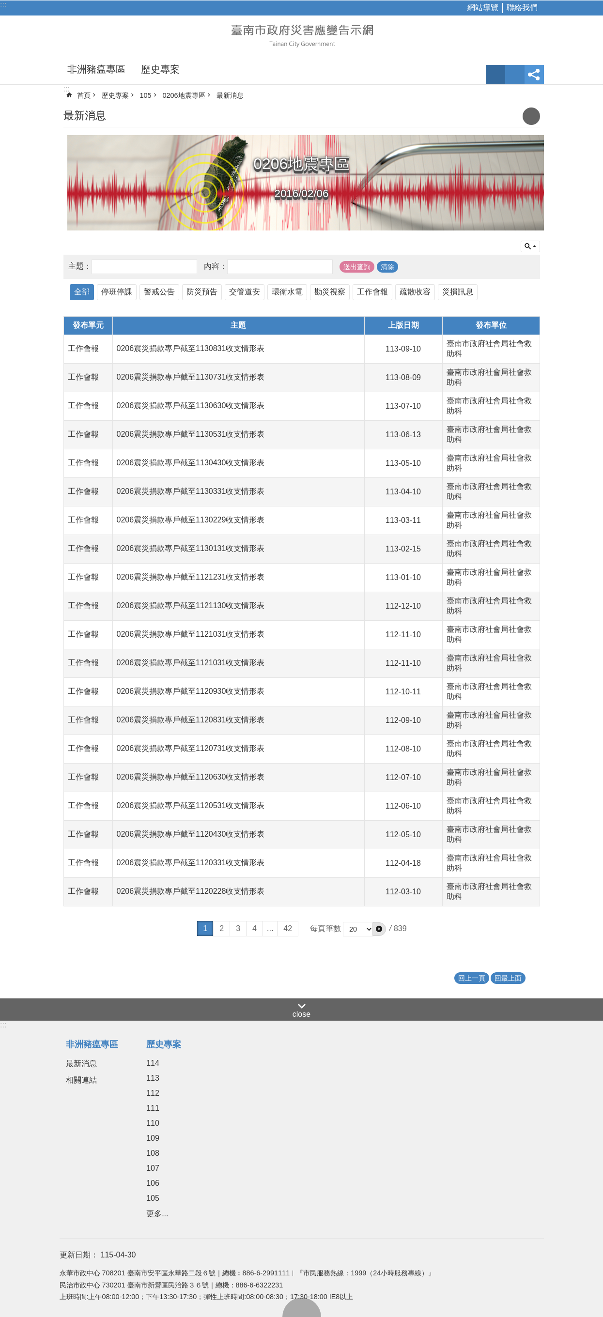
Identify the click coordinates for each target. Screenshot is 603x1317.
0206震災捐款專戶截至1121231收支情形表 (191, 577)
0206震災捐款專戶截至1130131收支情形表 (191, 548)
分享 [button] (534, 74)
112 (152, 1093)
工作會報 (372, 292)
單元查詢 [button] (530, 246)
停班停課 (116, 292)
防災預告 (201, 292)
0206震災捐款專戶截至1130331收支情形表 (191, 491)
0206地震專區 (184, 95)
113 (152, 1078)
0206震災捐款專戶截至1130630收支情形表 (191, 405)
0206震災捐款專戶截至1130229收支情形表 (191, 520)
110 (152, 1123)
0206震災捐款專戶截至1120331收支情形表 (191, 862)
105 (146, 95)
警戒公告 (159, 292)
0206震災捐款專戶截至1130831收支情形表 (191, 348)
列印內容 (531, 116)
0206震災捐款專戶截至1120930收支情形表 (191, 691)
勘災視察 (329, 292)
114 (152, 1063)
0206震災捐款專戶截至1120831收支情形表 (191, 720)
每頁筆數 (325, 928)
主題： (80, 266)
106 (152, 1183)
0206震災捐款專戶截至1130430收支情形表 (191, 463)
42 (287, 928)
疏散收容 (415, 292)
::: (3, 4)
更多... (157, 1214)
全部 (82, 292)
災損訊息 (457, 292)
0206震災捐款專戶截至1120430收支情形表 (191, 834)
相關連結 (81, 1080)
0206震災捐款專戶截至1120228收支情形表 (191, 891)
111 (152, 1108)
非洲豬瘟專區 (96, 69)
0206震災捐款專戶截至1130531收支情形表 (191, 434)
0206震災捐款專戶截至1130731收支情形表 (191, 377)
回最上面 (301, 1307)
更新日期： (79, 1255)
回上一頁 (471, 978)
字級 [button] (495, 74)
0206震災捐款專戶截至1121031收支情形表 (191, 634)
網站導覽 (482, 7)
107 (152, 1168)
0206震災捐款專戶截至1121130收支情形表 (191, 605)
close (301, 1014)
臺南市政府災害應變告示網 (302, 34)
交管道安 (244, 292)
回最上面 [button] (508, 978)
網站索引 (515, 74)
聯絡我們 (522, 7)
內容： (215, 266)
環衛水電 (287, 292)
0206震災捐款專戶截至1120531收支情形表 (191, 805)
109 (152, 1138)
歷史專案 (160, 69)
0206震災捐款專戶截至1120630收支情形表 (191, 777)
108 (152, 1153)
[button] (379, 929)
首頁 (84, 95)
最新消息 (230, 95)
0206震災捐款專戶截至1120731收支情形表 (191, 748)
